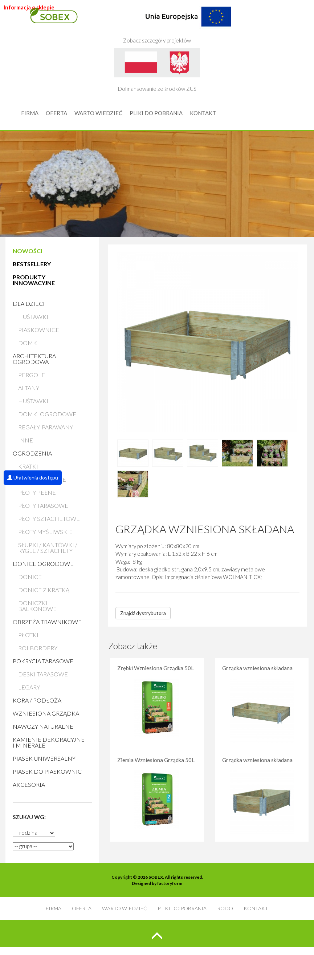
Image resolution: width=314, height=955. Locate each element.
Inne (25, 440)
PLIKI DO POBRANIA (156, 113)
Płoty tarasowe (43, 505)
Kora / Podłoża (37, 700)
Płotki (28, 634)
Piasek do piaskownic (47, 771)
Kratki (28, 466)
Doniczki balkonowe (37, 605)
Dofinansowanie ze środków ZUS (157, 70)
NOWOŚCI (27, 250)
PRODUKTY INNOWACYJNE (34, 280)
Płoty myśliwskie (45, 531)
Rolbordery (37, 647)
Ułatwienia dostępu (32, 477)
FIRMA (29, 113)
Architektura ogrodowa (34, 358)
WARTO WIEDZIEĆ (98, 113)
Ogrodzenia (32, 453)
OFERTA (56, 113)
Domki (28, 342)
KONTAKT (203, 113)
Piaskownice (38, 329)
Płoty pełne (37, 492)
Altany (28, 387)
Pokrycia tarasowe (43, 660)
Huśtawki (33, 316)
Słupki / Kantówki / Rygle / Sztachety (47, 547)
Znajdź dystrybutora (143, 613)
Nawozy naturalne (43, 726)
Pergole (31, 374)
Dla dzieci (29, 303)
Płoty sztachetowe (49, 518)
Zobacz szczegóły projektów (177, 22)
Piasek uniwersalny (44, 758)
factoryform (169, 883)
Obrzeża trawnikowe (47, 621)
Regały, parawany (45, 427)
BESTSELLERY (32, 263)
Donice (30, 576)
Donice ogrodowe (43, 563)
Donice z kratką (43, 589)
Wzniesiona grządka (46, 713)
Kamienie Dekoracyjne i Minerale (49, 742)
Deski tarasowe (43, 674)
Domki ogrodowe (47, 413)
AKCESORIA (29, 784)
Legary (29, 687)
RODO (225, 908)
